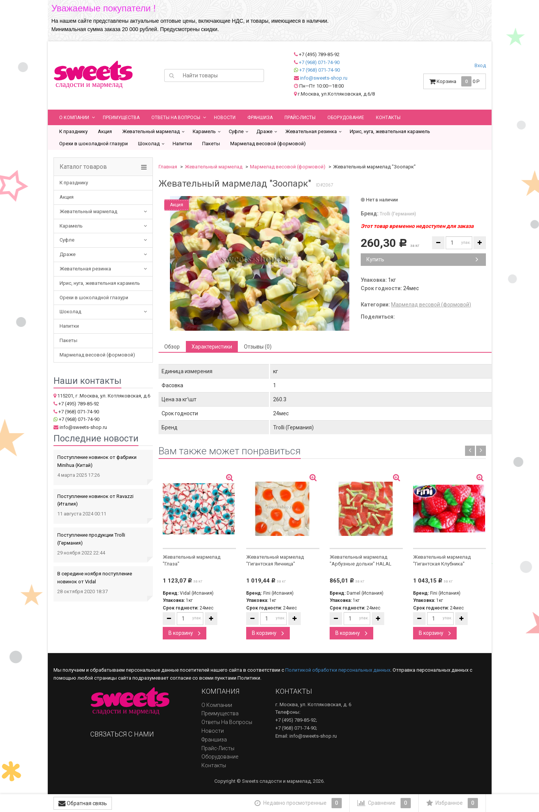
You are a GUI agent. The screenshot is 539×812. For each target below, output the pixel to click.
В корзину (184, 633)
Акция (105, 131)
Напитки (182, 143)
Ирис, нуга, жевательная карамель (390, 131)
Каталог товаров (83, 166)
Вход (480, 65)
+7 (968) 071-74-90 (319, 62)
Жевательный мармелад (151, 131)
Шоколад (149, 143)
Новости (225, 117)
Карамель (204, 131)
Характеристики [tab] (212, 347)
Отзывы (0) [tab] (258, 347)
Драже (264, 131)
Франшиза (260, 117)
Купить (422, 259)
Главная (168, 167)
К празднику (73, 131)
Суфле (236, 131)
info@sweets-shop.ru (323, 78)
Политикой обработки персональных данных (337, 670)
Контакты (388, 117)
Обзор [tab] (172, 347)
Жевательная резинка (311, 131)
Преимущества (121, 117)
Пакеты (211, 143)
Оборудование (345, 117)
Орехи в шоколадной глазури (93, 143)
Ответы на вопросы (175, 117)
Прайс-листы (300, 117)
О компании (74, 117)
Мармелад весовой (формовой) (268, 143)
